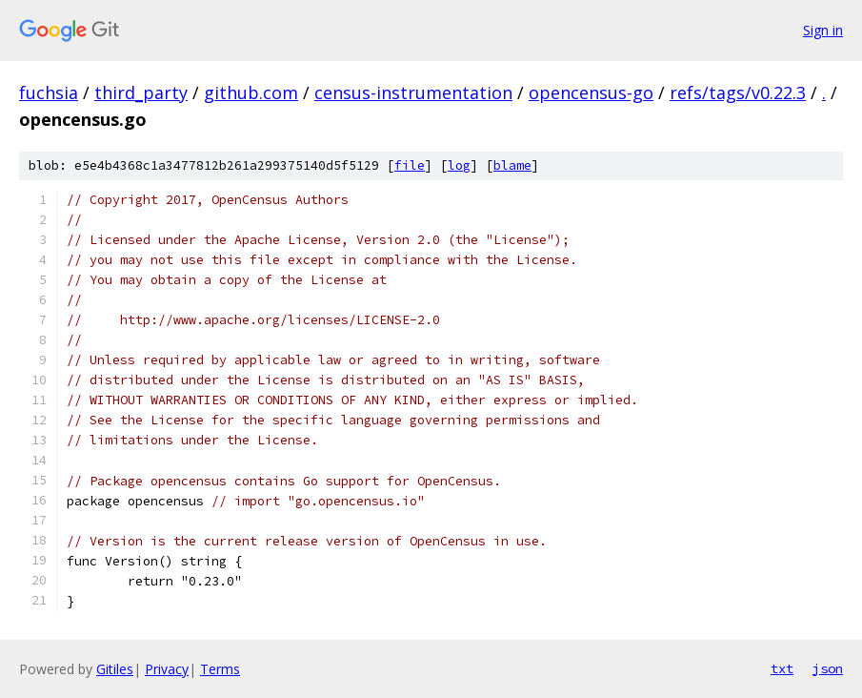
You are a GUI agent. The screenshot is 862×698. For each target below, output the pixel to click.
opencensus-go (591, 92)
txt (782, 668)
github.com (251, 92)
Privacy (167, 669)
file (409, 165)
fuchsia (48, 92)
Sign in (823, 30)
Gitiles (114, 669)
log (459, 165)
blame (512, 165)
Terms (220, 669)
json (827, 668)
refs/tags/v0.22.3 (738, 92)
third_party (141, 92)
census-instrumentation (413, 92)
